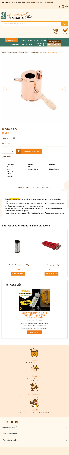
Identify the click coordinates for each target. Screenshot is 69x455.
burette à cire (14, 199)
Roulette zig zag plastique (51, 265)
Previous (4, 89)
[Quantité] (8, 151)
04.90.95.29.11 (47, 2)
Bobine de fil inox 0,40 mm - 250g (18, 265)
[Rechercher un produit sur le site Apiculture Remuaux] (64, 23)
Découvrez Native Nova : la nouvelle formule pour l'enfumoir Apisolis (34, 315)
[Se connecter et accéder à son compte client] (55, 31)
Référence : (5, 138)
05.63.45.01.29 (31, 2)
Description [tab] (23, 187)
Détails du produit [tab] (42, 187)
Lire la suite (34, 332)
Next (64, 89)
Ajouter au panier (27, 151)
